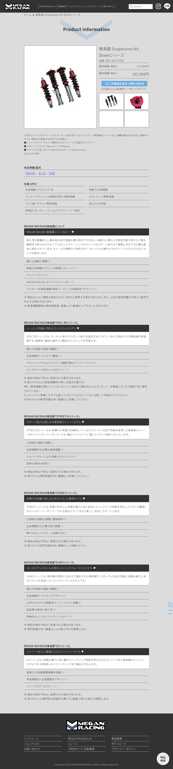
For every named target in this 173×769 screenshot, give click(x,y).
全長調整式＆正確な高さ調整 (43, 526)
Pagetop (170, 611)
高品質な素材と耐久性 (40, 609)
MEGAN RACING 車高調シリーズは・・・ (49, 232)
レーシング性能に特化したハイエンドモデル (51, 328)
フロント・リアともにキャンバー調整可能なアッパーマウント (60, 363)
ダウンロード (95, 6)
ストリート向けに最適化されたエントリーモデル (54, 651)
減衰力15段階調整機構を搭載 (44, 672)
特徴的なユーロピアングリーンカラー (48, 616)
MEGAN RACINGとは (47, 6)
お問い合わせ (108, 6)
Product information (86, 29)
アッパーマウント (36, 275)
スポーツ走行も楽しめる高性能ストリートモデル (54, 422)
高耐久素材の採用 (37, 463)
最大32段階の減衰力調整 (41, 349)
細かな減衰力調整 (37, 261)
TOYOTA (30, 173)
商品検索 (61, 6)
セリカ (42, 173)
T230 (52, 173)
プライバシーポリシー (124, 749)
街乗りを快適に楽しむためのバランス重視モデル (54, 498)
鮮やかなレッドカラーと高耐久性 (45, 533)
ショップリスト (73, 6)
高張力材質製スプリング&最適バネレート (50, 268)
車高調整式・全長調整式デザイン (45, 679)
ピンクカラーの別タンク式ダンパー (46, 370)
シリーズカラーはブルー (40, 686)
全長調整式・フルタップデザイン (45, 596)
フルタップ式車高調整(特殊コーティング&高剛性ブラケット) (60, 289)
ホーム (28, 15)
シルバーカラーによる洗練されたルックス (50, 456)
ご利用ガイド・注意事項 (113, 88)
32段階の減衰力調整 (39, 442)
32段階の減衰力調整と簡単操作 (45, 519)
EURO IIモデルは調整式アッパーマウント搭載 (52, 602)
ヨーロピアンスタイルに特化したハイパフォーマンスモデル (60, 568)
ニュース (84, 6)
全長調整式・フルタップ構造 (42, 356)
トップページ (31, 738)
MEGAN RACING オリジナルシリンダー (49, 282)
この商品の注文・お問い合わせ (124, 83)
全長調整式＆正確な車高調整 (44, 449)
